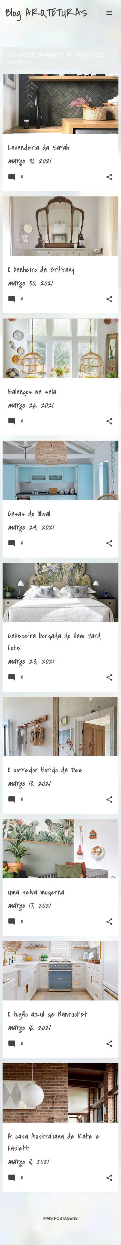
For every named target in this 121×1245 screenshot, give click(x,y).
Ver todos (19, 63)
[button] (109, 178)
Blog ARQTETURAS (46, 13)
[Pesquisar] (96, 13)
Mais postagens (60, 1218)
